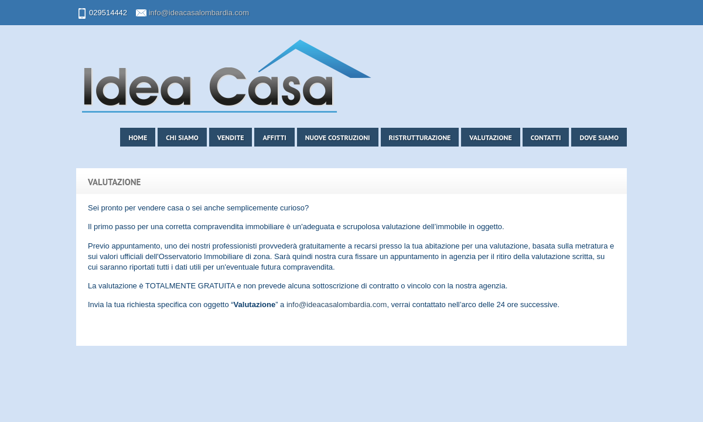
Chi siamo (182, 137)
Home (137, 137)
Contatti (546, 137)
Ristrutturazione (420, 137)
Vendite (230, 137)
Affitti (274, 137)
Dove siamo (599, 137)
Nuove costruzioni (337, 137)
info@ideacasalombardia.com (199, 12)
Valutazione (490, 137)
